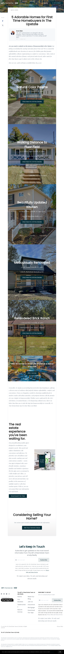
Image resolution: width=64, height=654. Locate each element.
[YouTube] (6, 594)
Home (19, 597)
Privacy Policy (60, 626)
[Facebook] (1, 594)
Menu (45, 3)
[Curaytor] (7, 601)
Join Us (30, 602)
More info (52, 651)
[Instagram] (9, 594)
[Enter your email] (27, 560)
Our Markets (28, 5)
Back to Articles (14, 10)
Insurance (31, 605)
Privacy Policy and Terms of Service (54, 614)
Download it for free (18, 496)
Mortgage (31, 607)
